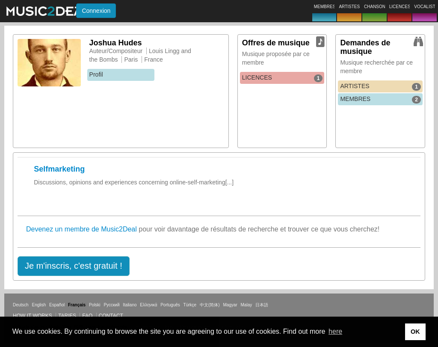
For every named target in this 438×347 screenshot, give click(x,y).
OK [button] (415, 331)
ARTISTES (380, 86)
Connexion (96, 10)
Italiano (129, 305)
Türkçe (190, 305)
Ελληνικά (148, 305)
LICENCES (282, 78)
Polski (95, 305)
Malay (246, 305)
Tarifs (67, 316)
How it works (32, 316)
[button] (74, 266)
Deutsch (21, 305)
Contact (111, 316)
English (39, 305)
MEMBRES (380, 99)
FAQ (87, 316)
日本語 (261, 305)
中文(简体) (210, 305)
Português (170, 305)
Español (57, 305)
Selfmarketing (59, 169)
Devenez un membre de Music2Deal (81, 229)
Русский (111, 305)
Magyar (230, 305)
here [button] (335, 331)
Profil (96, 74)
